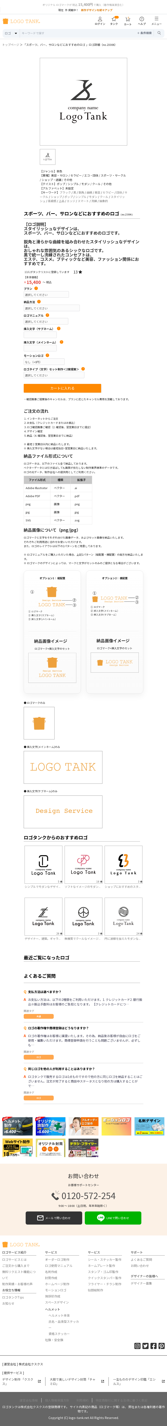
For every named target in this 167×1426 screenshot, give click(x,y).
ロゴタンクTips (13, 1297)
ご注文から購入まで (16, 1265)
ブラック (65, 192)
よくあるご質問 (141, 1259)
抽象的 (103, 201)
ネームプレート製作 (101, 1265)
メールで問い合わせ (54, 1218)
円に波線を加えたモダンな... (122, 938)
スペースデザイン (57, 1302)
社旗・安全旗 (54, 1340)
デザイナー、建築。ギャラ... (42, 938)
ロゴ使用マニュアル (58, 1265)
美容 (97, 192)
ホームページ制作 (57, 1284)
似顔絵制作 (95, 1290)
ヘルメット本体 (59, 1315)
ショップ (56, 197)
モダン (93, 197)
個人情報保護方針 (57, 1400)
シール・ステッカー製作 (104, 1259)
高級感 (52, 201)
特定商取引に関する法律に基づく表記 (121, 1400)
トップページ (10, 45)
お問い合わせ (140, 1265)
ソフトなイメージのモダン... (82, 887)
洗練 (94, 201)
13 (77, 272)
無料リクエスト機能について (19, 1275)
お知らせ (8, 1303)
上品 (61, 201)
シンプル (81, 197)
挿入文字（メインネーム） (43, 342)
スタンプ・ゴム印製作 (103, 1272)
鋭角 (81, 192)
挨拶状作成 (52, 1296)
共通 (39, 1016)
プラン (31, 289)
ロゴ (39, 1057)
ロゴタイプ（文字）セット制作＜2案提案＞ (54, 369)
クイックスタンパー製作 (104, 1278)
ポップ (68, 197)
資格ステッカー (59, 1334)
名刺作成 (51, 1272)
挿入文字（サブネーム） (42, 329)
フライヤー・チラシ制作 (104, 1284)
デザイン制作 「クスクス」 (21, 1381)
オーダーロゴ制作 (57, 1259)
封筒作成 (51, 1278)
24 (139, 933)
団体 (119, 192)
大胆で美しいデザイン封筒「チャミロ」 (77, 1381)
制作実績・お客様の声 (17, 1284)
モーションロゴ (36, 356)
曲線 (89, 192)
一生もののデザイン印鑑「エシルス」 (139, 1381)
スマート (83, 201)
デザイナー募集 (141, 1283)
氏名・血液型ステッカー (63, 1324)
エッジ (71, 201)
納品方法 (32, 302)
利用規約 (82, 1400)
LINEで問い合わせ (113, 1218)
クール (104, 197)
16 (99, 881)
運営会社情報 (29, 1400)
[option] (83, 101)
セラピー (108, 192)
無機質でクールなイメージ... (82, 938)
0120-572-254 (83, 1195)
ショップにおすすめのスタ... (122, 887)
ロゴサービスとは (14, 1259)
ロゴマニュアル (36, 315)
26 (59, 933)
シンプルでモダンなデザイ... (42, 887)
